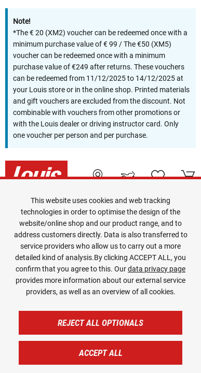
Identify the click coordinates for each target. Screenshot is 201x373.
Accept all (101, 353)
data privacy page (156, 269)
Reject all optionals (100, 323)
